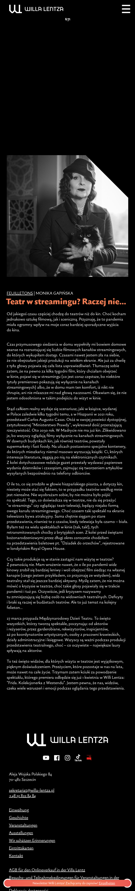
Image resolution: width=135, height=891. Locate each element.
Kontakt (16, 855)
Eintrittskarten (21, 847)
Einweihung (19, 809)
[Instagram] (67, 760)
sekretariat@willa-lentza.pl (31, 790)
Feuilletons (20, 293)
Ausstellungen (21, 832)
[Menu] (126, 9)
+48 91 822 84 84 (22, 795)
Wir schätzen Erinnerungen (32, 840)
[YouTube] (46, 760)
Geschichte (18, 817)
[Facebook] (56, 760)
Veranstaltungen (23, 825)
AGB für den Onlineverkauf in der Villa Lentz (47, 869)
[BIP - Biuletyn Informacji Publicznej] (89, 760)
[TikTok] (78, 760)
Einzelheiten (108, 883)
